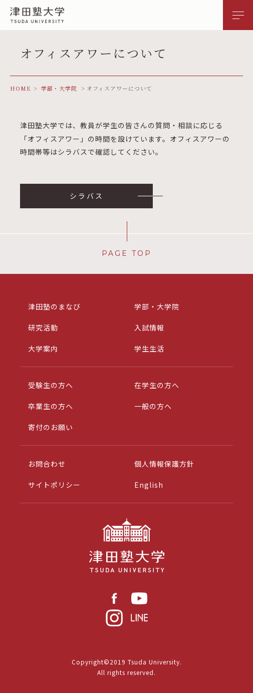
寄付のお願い (50, 427)
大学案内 (43, 348)
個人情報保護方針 (164, 464)
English (148, 485)
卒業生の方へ (50, 406)
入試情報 (149, 327)
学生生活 (149, 348)
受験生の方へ (50, 385)
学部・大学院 (156, 306)
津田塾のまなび (54, 306)
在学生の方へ (156, 385)
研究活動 (43, 327)
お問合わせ (47, 464)
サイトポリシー (54, 485)
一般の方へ (153, 406)
